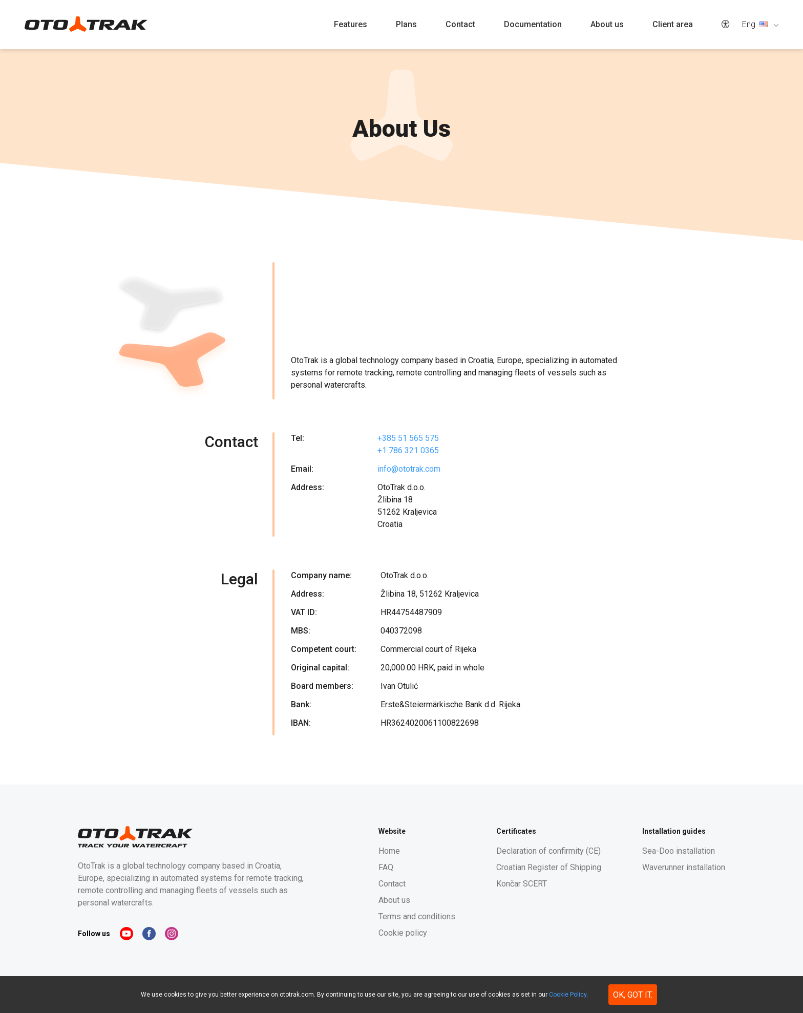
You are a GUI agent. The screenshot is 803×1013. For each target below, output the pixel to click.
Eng (756, 24)
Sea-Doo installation (678, 851)
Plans (406, 24)
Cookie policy (402, 933)
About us (607, 24)
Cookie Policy (567, 994)
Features (350, 24)
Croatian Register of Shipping (548, 867)
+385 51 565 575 (408, 438)
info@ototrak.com (408, 469)
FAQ (385, 867)
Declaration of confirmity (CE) (548, 851)
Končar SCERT (521, 884)
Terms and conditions (416, 916)
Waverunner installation (683, 867)
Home (389, 851)
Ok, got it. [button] (632, 995)
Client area (672, 24)
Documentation (533, 24)
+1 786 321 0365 (408, 450)
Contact (460, 24)
